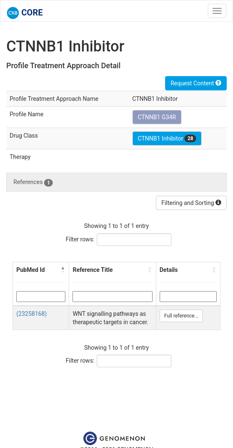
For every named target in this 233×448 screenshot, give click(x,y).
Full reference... (181, 316)
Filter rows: (80, 239)
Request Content (196, 83)
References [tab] (33, 182)
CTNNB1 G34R (157, 117)
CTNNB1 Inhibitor (167, 138)
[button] (62, 270)
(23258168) (31, 313)
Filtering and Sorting (191, 203)
